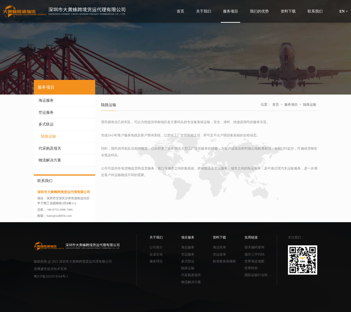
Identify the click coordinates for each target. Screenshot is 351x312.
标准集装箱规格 (224, 261)
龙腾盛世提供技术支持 (50, 269)
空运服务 (64, 112)
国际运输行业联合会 (259, 275)
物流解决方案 (64, 160)
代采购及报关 (64, 148)
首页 (275, 104)
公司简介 (156, 247)
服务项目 (291, 104)
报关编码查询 (254, 247)
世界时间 (251, 268)
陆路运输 (65, 136)
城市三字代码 (254, 254)
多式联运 (64, 124)
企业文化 (156, 254)
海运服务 (64, 100)
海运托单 (219, 247)
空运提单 (219, 254)
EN (343, 11)
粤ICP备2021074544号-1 (51, 276)
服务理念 (156, 261)
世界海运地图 (254, 261)
